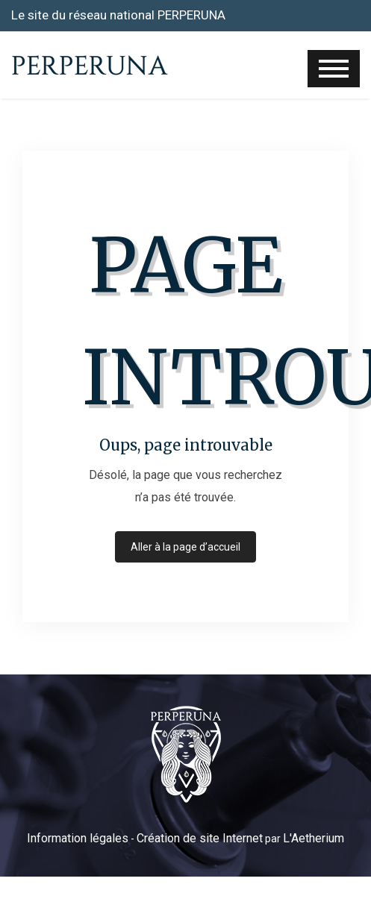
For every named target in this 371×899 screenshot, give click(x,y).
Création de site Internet (200, 838)
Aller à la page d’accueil (185, 547)
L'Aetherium (313, 838)
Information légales (77, 838)
